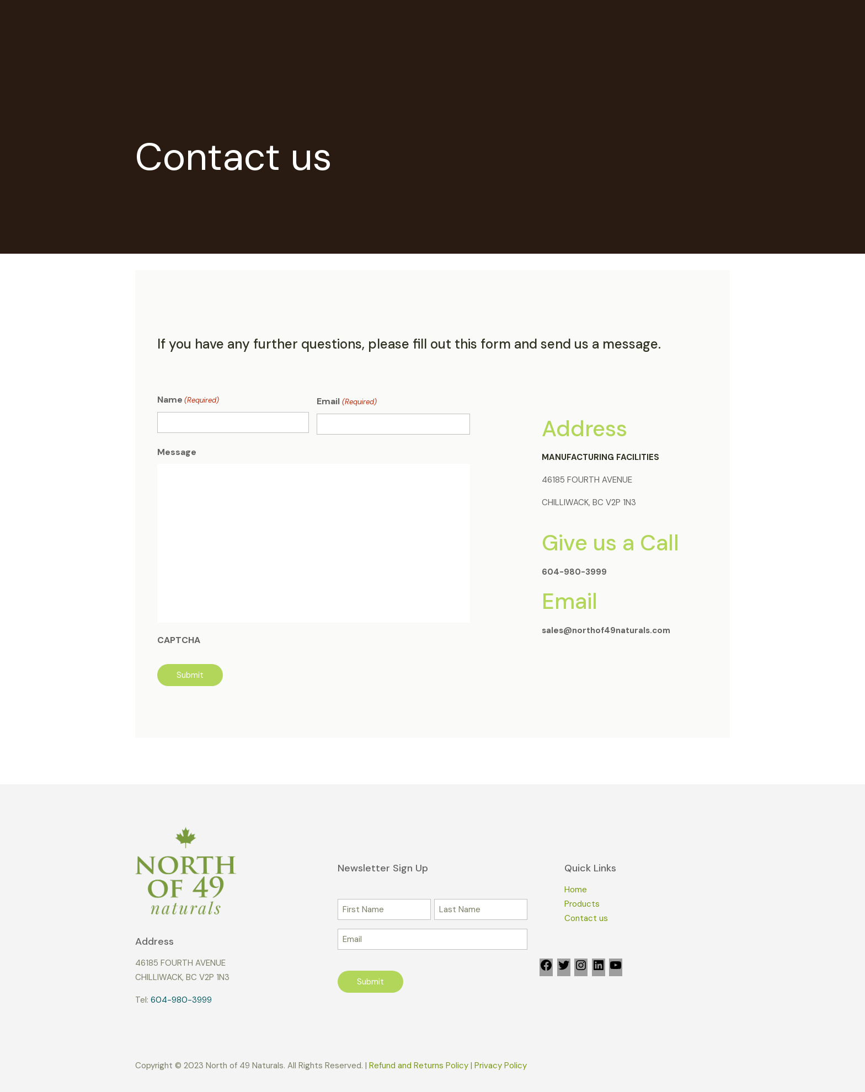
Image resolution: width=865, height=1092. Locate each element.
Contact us (586, 918)
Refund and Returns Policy (418, 1065)
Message (176, 452)
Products (582, 903)
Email (346, 402)
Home (575, 889)
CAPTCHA (178, 640)
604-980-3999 (181, 999)
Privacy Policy (500, 1065)
